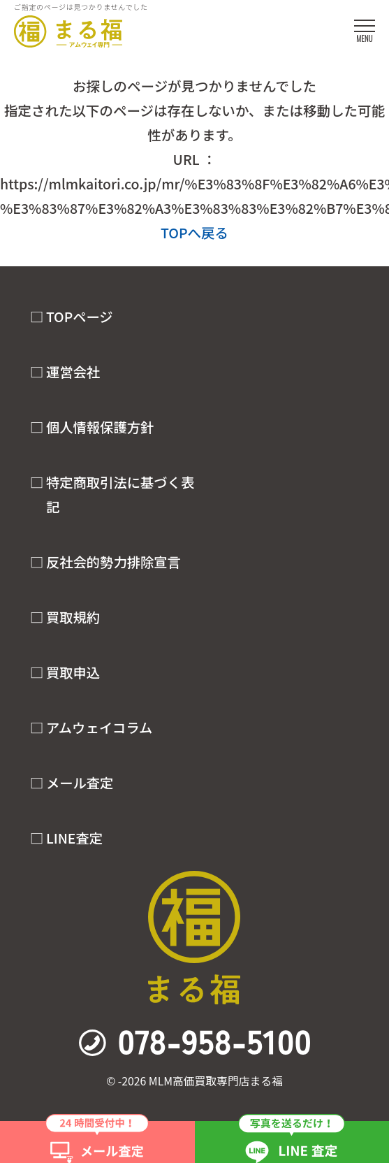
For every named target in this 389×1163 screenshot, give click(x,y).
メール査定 (80, 783)
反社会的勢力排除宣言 (113, 562)
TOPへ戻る (194, 232)
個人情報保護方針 (100, 427)
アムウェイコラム (99, 727)
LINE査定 (74, 838)
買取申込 (73, 672)
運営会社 (73, 372)
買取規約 (73, 617)
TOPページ (79, 316)
